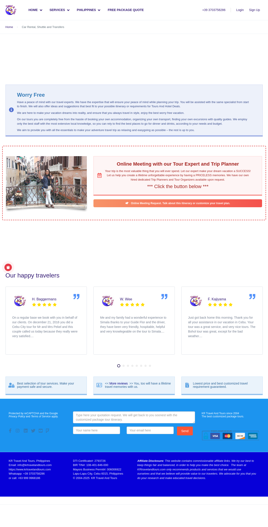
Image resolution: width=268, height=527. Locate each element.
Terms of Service (41, 416)
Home (35, 10)
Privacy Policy (17, 416)
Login (240, 10)
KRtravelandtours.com (151, 469)
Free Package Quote (126, 10)
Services (57, 10)
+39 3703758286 (214, 10)
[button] (118, 365)
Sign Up (254, 10)
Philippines (88, 10)
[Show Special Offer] (8, 267)
